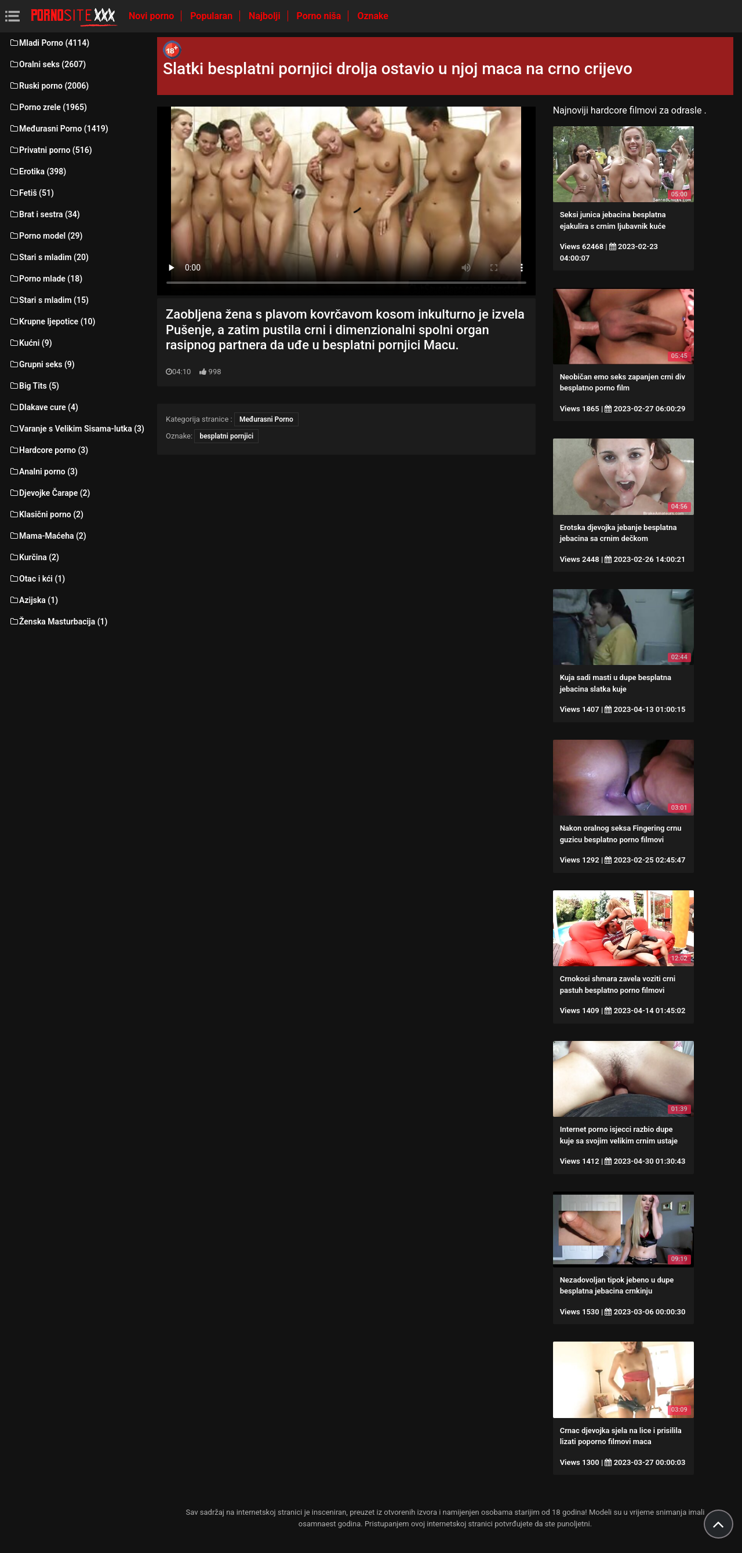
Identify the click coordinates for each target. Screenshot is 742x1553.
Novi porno (152, 15)
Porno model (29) (45, 235)
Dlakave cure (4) (43, 407)
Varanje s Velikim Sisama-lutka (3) (76, 428)
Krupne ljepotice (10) (52, 321)
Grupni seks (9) (42, 364)
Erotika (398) (37, 171)
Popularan (212, 15)
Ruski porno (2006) (49, 85)
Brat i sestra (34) (44, 214)
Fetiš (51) (31, 193)
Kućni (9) (30, 343)
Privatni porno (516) (50, 150)
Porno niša (320, 15)
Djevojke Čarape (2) (49, 493)
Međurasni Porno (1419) (58, 128)
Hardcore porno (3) (48, 450)
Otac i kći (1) (37, 578)
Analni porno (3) (43, 471)
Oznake (372, 15)
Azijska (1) (33, 600)
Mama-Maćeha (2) (47, 535)
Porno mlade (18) (45, 278)
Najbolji (265, 15)
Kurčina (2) (34, 557)
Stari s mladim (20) (49, 257)
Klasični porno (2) (46, 514)
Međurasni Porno (266, 419)
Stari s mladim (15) (49, 300)
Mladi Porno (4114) (49, 42)
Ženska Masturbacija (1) (58, 621)
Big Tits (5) (34, 385)
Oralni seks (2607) (47, 64)
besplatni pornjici (226, 436)
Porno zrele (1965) (48, 107)
